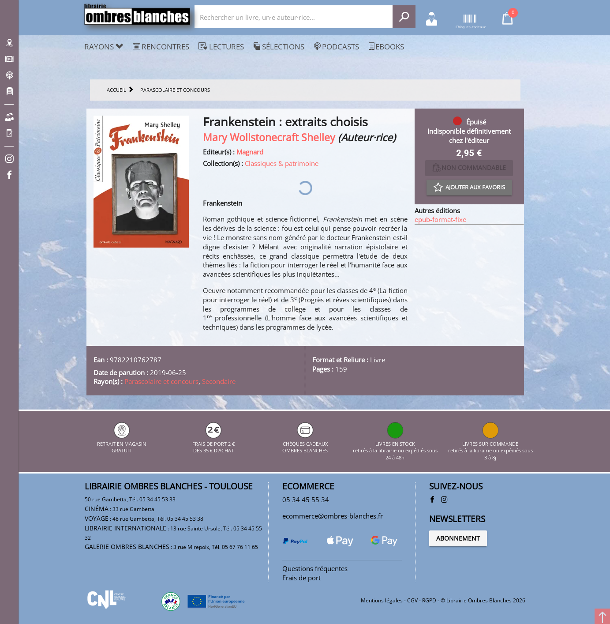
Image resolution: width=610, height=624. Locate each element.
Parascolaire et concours (161, 381)
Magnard (249, 151)
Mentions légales (382, 600)
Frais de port (301, 577)
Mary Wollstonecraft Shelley (269, 137)
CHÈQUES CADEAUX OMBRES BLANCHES (305, 443)
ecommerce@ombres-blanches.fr (332, 515)
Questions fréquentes (315, 568)
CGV (412, 600)
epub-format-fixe (440, 219)
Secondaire (219, 381)
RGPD (429, 600)
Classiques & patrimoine (281, 163)
